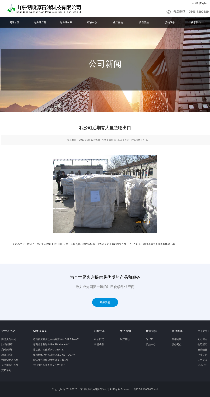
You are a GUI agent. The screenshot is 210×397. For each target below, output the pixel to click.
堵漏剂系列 (7, 354)
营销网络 (170, 22)
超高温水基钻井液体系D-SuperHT (51, 344)
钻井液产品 (40, 22)
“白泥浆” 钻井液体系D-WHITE (49, 365)
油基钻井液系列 (9, 360)
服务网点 (176, 344)
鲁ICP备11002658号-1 (146, 389)
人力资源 (202, 360)
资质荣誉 (202, 349)
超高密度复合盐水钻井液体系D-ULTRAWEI (56, 339)
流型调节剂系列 (9, 365)
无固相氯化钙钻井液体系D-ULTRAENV (54, 354)
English (203, 3)
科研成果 (99, 344)
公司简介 (202, 339)
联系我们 (105, 302)
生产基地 (118, 22)
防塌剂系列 (7, 344)
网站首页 (14, 22)
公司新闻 (202, 344)
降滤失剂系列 (8, 339)
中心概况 (99, 339)
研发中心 (92, 22)
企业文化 (202, 354)
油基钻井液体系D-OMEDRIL (48, 349)
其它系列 (6, 370)
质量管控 (144, 22)
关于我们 (196, 22)
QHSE (149, 339)
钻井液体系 (66, 22)
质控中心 (151, 344)
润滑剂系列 (7, 349)
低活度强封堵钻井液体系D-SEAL (50, 360)
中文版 (195, 3)
